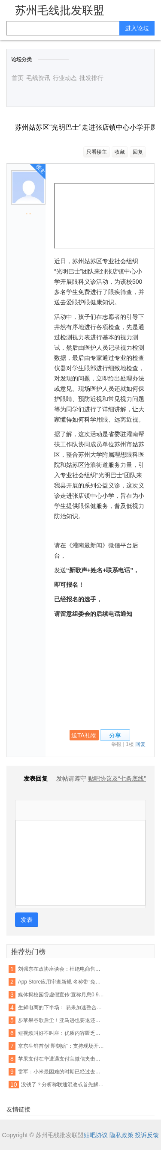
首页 (18, 77)
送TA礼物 (84, 735)
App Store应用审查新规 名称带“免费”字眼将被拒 (61, 982)
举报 (116, 744)
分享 (115, 735)
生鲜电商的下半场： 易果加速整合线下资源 (61, 1007)
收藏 (120, 152)
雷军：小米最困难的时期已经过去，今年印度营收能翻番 (61, 1072)
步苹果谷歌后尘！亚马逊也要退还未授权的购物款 (61, 1020)
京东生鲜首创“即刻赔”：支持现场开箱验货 (61, 1046)
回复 (138, 152)
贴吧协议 (96, 1135)
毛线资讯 (38, 77)
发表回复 (31, 778)
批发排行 (91, 77)
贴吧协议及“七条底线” (117, 778)
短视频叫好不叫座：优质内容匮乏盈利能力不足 (61, 1033)
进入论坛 (137, 28)
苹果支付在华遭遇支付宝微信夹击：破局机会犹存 (61, 1059)
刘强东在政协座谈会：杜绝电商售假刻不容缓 (61, 969)
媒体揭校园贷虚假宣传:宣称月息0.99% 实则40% (61, 995)
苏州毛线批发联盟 (59, 10)
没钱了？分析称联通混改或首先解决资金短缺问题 (64, 1085)
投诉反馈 (147, 1135)
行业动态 (65, 77)
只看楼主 (96, 152)
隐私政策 (121, 1135)
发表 (27, 919)
